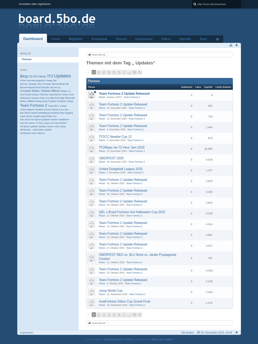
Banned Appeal (27, 87)
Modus (23, 101)
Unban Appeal (27, 109)
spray (63, 126)
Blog (24, 76)
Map (62, 98)
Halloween (25, 98)
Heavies (35, 98)
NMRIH (31, 101)
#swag (49, 80)
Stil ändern (187, 332)
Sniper (70, 101)
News (42, 76)
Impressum (26, 332)
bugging (69, 113)
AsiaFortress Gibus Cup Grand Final (124, 301)
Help (42, 98)
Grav (71, 94)
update (48, 129)
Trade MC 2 (54, 106)
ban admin (25, 113)
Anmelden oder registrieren (35, 3)
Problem (52, 101)
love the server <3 (29, 123)
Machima (55, 98)
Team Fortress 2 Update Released (124, 93)
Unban (63, 106)
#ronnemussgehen (35, 80)
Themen (27, 59)
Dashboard (33, 39)
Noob (45, 101)
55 (134, 72)
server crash (53, 126)
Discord (121, 39)
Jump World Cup (111, 290)
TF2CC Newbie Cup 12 (115, 136)
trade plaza (38, 129)
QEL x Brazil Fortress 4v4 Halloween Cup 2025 (132, 212)
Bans (203, 39)
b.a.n (61, 109)
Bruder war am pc (51, 87)
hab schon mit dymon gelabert (35, 119)
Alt (67, 84)
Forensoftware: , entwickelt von (129, 339)
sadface (42, 126)
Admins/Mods (58, 84)
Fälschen (44, 94)
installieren (63, 119)
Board (39, 87)
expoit (43, 116)
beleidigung (44, 113)
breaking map (57, 113)
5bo (55, 80)
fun (55, 116)
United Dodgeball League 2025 (121, 169)
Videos (166, 39)
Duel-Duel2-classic (29, 94)
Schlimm (62, 101)
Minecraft (69, 98)
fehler (50, 116)
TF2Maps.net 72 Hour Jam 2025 (122, 147)
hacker (54, 119)
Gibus (65, 94)
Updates (62, 75)
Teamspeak (99, 39)
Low (48, 98)
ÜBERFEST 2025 (111, 158)
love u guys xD (46, 123)
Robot (102, 97)
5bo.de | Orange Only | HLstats (35, 84)
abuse (55, 109)
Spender (185, 39)
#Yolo (23, 80)
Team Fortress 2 (33, 105)
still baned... (26, 129)
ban (66, 109)
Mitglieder (76, 39)
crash (23, 116)
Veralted (39, 109)
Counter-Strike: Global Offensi (40, 90)
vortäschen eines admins (32, 133)
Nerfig (38, 101)
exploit (36, 116)
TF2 (50, 76)
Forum (55, 39)
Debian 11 (66, 91)
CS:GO (33, 76)
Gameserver (144, 39)
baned (34, 113)
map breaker (60, 123)
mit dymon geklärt (29, 126)
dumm (29, 116)
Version (47, 109)
